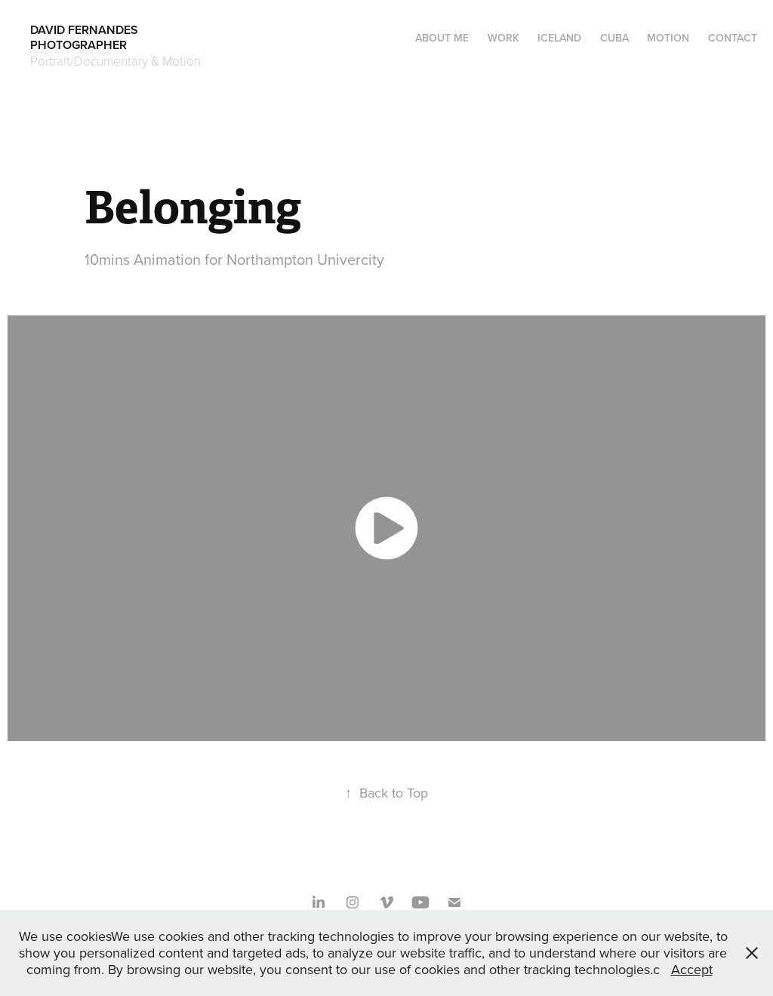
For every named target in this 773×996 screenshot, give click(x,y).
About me (442, 37)
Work (503, 37)
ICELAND (559, 37)
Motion (668, 37)
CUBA (614, 37)
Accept (692, 969)
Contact (732, 37)
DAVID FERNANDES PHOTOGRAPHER (138, 37)
